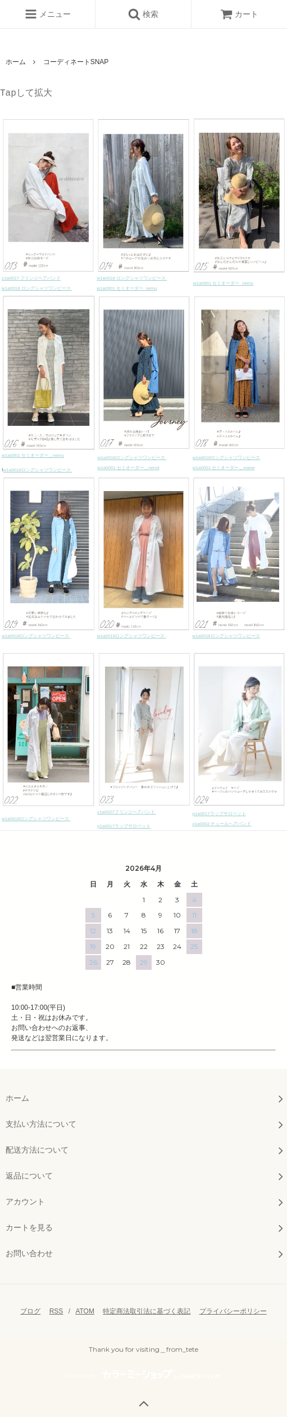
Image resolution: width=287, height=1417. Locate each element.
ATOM (84, 1311)
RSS (56, 1311)
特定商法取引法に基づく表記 (146, 1311)
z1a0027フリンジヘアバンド (126, 812)
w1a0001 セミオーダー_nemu (127, 288)
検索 (143, 14)
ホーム (16, 62)
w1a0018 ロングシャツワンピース (36, 288)
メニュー (48, 14)
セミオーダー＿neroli (138, 467)
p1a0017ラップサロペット (219, 813)
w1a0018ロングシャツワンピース (37, 470)
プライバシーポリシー (233, 1311)
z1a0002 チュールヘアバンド (222, 823)
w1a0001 (107, 467)
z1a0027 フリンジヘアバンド (31, 278)
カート (239, 14)
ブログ (30, 1311)
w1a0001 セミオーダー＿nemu (33, 455)
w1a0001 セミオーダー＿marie (224, 467)
